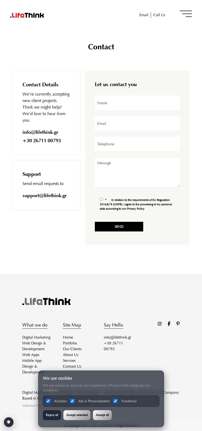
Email (143, 15)
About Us (70, 354)
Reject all (52, 415)
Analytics (56, 401)
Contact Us (72, 366)
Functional (124, 401)
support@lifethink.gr (45, 195)
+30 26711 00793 (42, 140)
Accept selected (77, 415)
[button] (186, 14)
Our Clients (72, 349)
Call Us (159, 15)
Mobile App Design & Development (33, 366)
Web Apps (30, 354)
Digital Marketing (36, 337)
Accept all (102, 415)
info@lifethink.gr (41, 132)
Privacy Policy (136, 208)
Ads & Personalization (90, 401)
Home (68, 337)
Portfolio (70, 343)
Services (69, 360)
